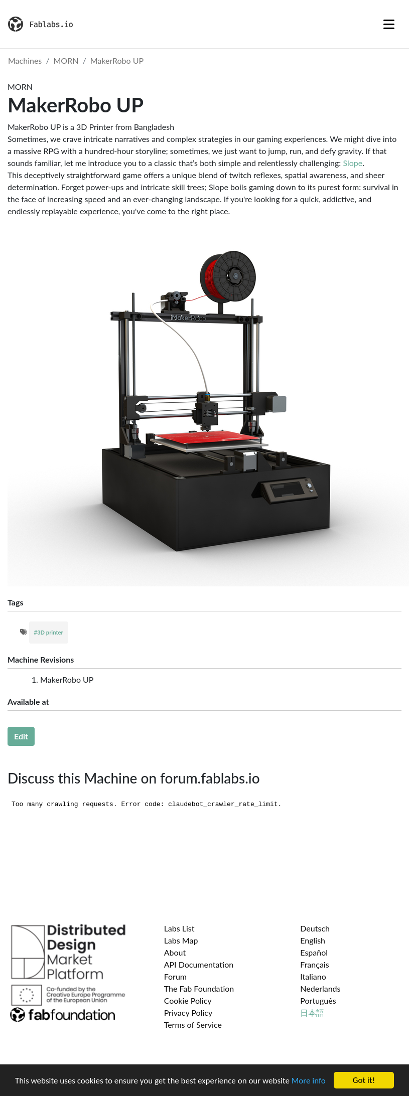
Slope (352, 163)
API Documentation (199, 964)
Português (318, 1000)
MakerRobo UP (117, 60)
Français (314, 964)
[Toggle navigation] (389, 24)
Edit (21, 736)
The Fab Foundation (199, 988)
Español (314, 952)
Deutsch (315, 928)
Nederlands (320, 988)
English (312, 940)
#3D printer (48, 632)
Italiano (313, 976)
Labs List (179, 928)
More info (309, 1081)
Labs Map (181, 940)
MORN (66, 60)
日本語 (312, 1012)
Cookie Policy (188, 1000)
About (175, 952)
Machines (25, 60)
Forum (175, 976)
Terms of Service (193, 1024)
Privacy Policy (188, 1012)
